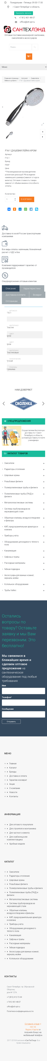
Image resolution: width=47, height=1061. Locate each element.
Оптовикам (11, 301)
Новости (12, 792)
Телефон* (7, 697)
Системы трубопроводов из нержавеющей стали (24, 510)
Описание (11, 288)
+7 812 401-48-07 (27, 17)
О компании (13, 788)
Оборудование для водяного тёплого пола (24, 543)
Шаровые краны (24, 475)
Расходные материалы (24, 563)
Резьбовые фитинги (24, 481)
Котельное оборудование (24, 584)
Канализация (24, 550)
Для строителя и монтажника (21, 828)
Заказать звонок (23, 13)
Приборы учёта (24, 535)
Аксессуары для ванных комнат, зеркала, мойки (19, 576)
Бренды (11, 772)
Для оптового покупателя (20, 824)
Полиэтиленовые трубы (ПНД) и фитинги (24, 495)
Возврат (37, 294)
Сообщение (8, 709)
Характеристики (31, 288)
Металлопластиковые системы (24, 502)
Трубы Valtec (24, 590)
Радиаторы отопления (24, 469)
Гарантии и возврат (17, 780)
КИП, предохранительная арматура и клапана (24, 528)
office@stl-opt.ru (27, 22)
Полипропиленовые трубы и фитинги (24, 487)
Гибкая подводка (24, 569)
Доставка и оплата (15, 294)
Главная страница (11, 78)
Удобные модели (16, 844)
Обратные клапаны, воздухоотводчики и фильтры (24, 519)
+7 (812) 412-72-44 (14, 997)
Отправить (11, 722)
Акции (11, 784)
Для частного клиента (18, 833)
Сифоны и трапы (24, 557)
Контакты (12, 796)
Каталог (24, 78)
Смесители (35, 78)
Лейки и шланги (10, 80)
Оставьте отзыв (32, 1024)
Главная (11, 763)
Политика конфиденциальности (20, 1011)
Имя (4, 685)
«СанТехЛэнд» (30, 1040)
